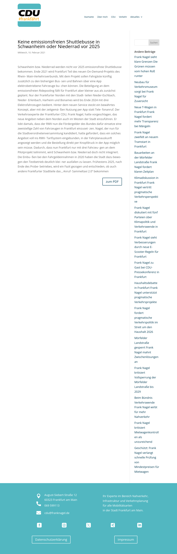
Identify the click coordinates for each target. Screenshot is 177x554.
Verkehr (123, 17)
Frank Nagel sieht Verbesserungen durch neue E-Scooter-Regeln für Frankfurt (146, 247)
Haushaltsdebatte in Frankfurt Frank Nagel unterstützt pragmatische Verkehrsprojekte (146, 292)
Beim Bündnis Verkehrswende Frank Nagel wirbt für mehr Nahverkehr (145, 407)
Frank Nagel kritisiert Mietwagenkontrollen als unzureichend (146, 432)
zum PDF (112, 181)
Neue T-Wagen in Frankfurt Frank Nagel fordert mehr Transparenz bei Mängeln (146, 116)
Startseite (89, 17)
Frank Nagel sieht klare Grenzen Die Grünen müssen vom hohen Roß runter (146, 66)
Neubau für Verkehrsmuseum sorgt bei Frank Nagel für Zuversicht (146, 91)
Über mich (102, 17)
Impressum (126, 539)
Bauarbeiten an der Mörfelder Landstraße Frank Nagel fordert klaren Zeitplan (145, 162)
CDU (113, 17)
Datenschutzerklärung (51, 539)
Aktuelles (135, 17)
